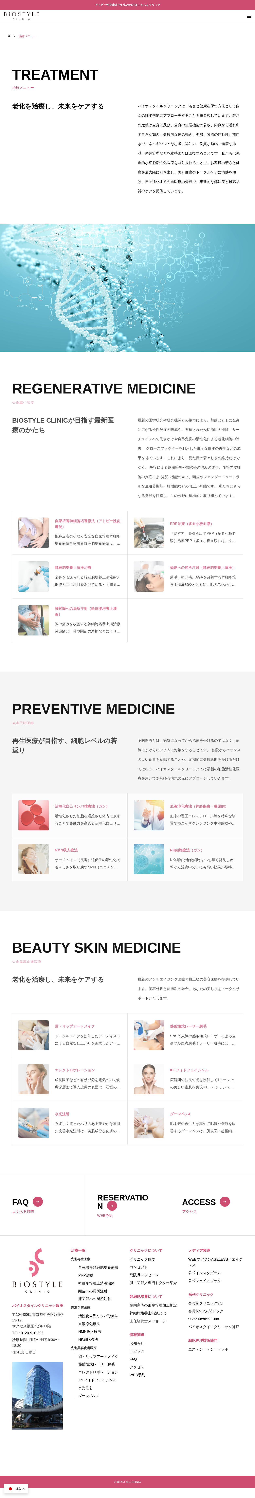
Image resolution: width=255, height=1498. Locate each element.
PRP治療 (85, 1275)
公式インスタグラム (204, 1273)
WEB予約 (137, 1375)
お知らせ (137, 1343)
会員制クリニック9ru (205, 1303)
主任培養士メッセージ (148, 1321)
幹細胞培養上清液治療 (96, 1283)
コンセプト (139, 1267)
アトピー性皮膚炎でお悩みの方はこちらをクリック (127, 4)
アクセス (137, 1367)
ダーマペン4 (88, 1396)
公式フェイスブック (204, 1281)
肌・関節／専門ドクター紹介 (153, 1283)
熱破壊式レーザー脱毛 (96, 1364)
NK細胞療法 (88, 1339)
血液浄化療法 (89, 1324)
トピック (137, 1351)
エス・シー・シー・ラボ (208, 1349)
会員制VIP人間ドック (205, 1311)
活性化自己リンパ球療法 (98, 1316)
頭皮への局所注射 (92, 1291)
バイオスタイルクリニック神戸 (213, 1327)
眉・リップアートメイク (98, 1357)
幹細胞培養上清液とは (148, 1313)
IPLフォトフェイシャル (97, 1380)
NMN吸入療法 (89, 1332)
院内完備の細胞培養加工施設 (153, 1305)
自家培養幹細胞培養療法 (98, 1268)
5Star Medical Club (203, 1319)
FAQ (133, 1359)
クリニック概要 (142, 1259)
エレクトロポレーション (98, 1372)
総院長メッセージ (144, 1275)
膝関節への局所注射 (94, 1299)
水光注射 (85, 1388)
